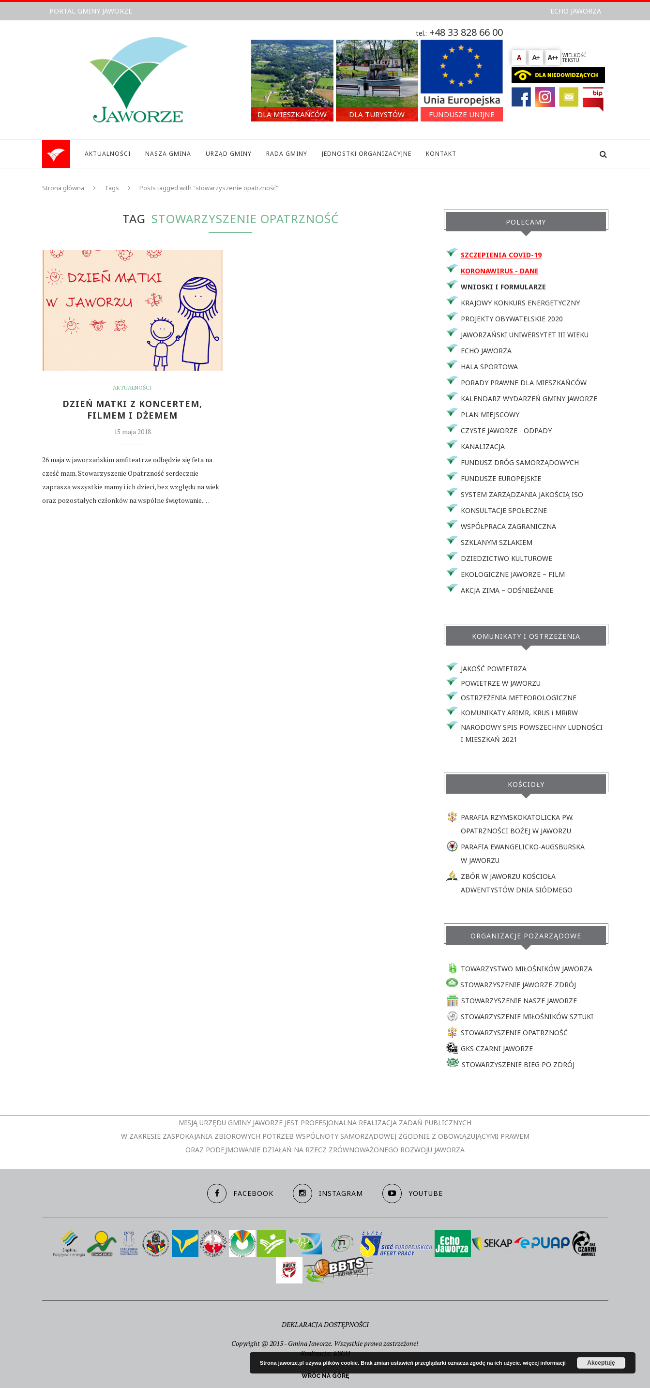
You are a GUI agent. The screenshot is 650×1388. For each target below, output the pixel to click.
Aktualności (132, 387)
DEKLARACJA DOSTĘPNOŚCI (325, 1324)
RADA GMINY (286, 154)
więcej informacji (544, 1363)
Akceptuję (601, 1362)
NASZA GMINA (168, 154)
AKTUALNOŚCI (108, 154)
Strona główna (63, 187)
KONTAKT (441, 154)
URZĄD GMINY (229, 154)
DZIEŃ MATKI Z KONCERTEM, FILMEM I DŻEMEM (132, 409)
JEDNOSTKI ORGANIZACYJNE (366, 154)
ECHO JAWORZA (575, 10)
